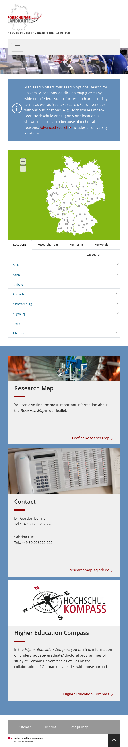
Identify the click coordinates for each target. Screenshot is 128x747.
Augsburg (19, 314)
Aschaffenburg (22, 304)
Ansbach (18, 294)
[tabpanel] (64, 295)
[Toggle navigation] (17, 47)
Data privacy (78, 727)
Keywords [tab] (101, 244)
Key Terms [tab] (76, 244)
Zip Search (94, 255)
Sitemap (25, 727)
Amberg (18, 284)
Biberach (18, 333)
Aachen (17, 265)
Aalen (16, 275)
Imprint (50, 727)
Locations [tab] (19, 244)
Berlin (16, 324)
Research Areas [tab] (47, 244)
